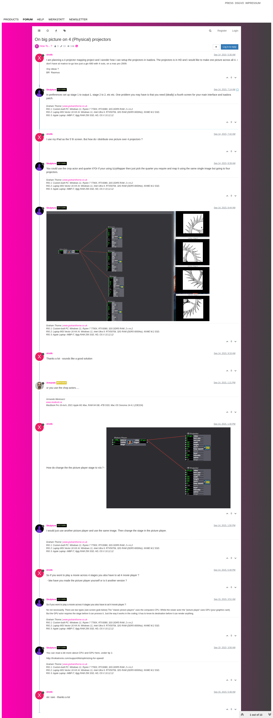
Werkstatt (57, 19)
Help (40, 19)
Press (229, 3)
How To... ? (46, 46)
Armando (51, 383)
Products (11, 19)
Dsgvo (239, 3)
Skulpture (51, 89)
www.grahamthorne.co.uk (75, 106)
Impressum (253, 3)
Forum (28, 19)
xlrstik (49, 54)
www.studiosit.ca (54, 402)
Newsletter (78, 19)
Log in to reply (229, 47)
